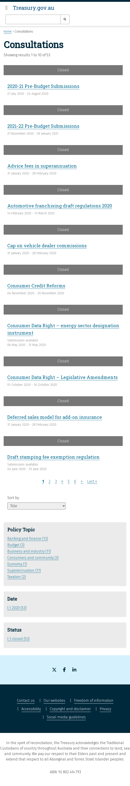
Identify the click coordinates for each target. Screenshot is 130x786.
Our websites (54, 700)
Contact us (26, 700)
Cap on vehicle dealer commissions (47, 245)
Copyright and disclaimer (70, 709)
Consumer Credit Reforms (36, 286)
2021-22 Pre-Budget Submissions (43, 126)
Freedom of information (93, 700)
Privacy (105, 709)
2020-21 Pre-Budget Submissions (43, 86)
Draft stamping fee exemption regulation (53, 457)
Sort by (13, 498)
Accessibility (31, 709)
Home (8, 31)
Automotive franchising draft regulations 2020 (59, 206)
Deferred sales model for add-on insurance (54, 417)
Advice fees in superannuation (42, 166)
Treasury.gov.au (33, 7)
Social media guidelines (66, 717)
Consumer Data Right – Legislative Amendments (62, 377)
